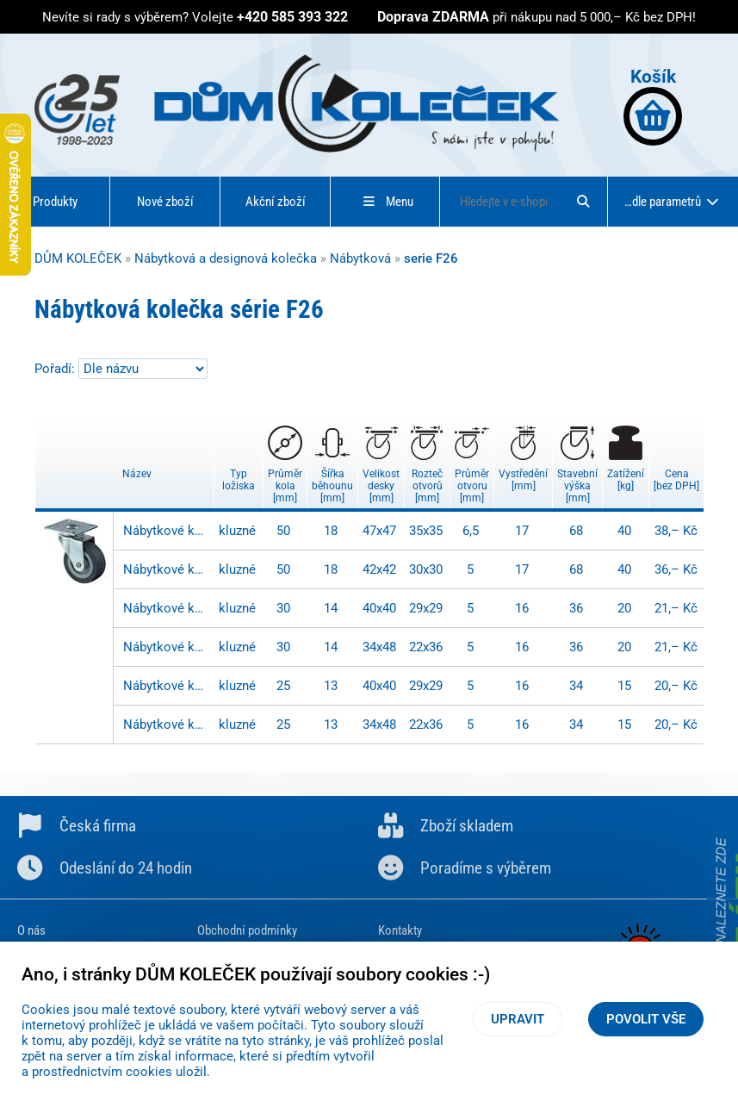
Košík (652, 105)
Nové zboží (165, 201)
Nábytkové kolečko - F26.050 (166, 569)
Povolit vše (645, 1019)
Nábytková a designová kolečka (225, 258)
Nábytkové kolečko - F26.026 (166, 686)
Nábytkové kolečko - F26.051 (166, 530)
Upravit (517, 1019)
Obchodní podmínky (247, 930)
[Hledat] (583, 202)
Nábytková (360, 258)
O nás (31, 930)
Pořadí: (56, 368)
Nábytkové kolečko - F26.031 (166, 608)
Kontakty (400, 930)
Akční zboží (275, 201)
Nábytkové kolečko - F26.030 (166, 647)
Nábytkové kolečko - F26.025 (166, 724)
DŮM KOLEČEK (77, 258)
